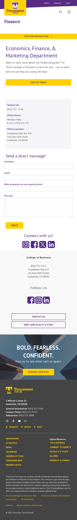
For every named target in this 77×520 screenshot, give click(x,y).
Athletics (11, 443)
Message (8, 195)
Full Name (9, 161)
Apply (46, 3)
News (9, 447)
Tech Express (57, 443)
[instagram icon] (8, 422)
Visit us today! (38, 82)
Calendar (11, 452)
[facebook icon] (13, 422)
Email (7, 173)
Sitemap (9, 505)
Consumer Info (14, 460)
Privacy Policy (11, 499)
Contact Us (38, 316)
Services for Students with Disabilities (56, 496)
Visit (68, 3)
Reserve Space (13, 465)
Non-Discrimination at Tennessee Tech (21, 496)
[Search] (60, 12)
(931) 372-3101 (25, 408)
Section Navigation (38, 36)
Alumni (54, 456)
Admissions (12, 438)
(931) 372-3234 (21, 412)
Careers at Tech (14, 456)
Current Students (60, 447)
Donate (57, 3)
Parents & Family (60, 460)
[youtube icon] (19, 422)
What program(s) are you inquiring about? (23, 184)
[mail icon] (25, 422)
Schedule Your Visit (38, 372)
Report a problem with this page (29, 505)
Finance (12, 21)
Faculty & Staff (59, 451)
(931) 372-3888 (20, 415)
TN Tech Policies (27, 499)
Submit (14, 225)
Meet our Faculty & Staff (38, 324)
